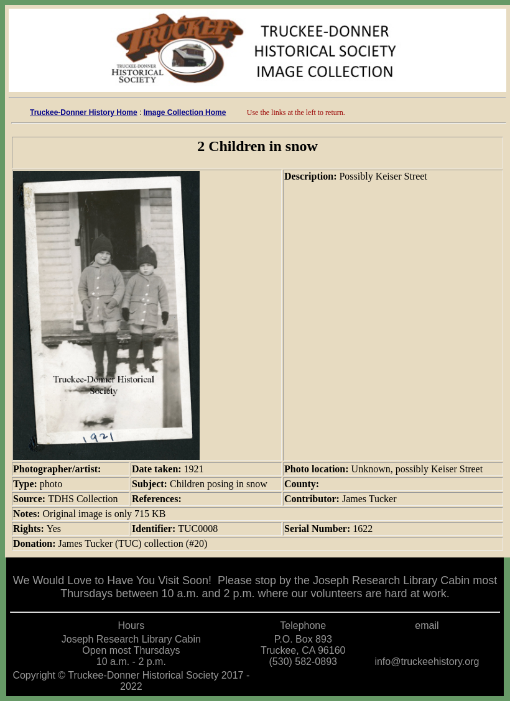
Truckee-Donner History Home (83, 112)
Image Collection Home (185, 112)
